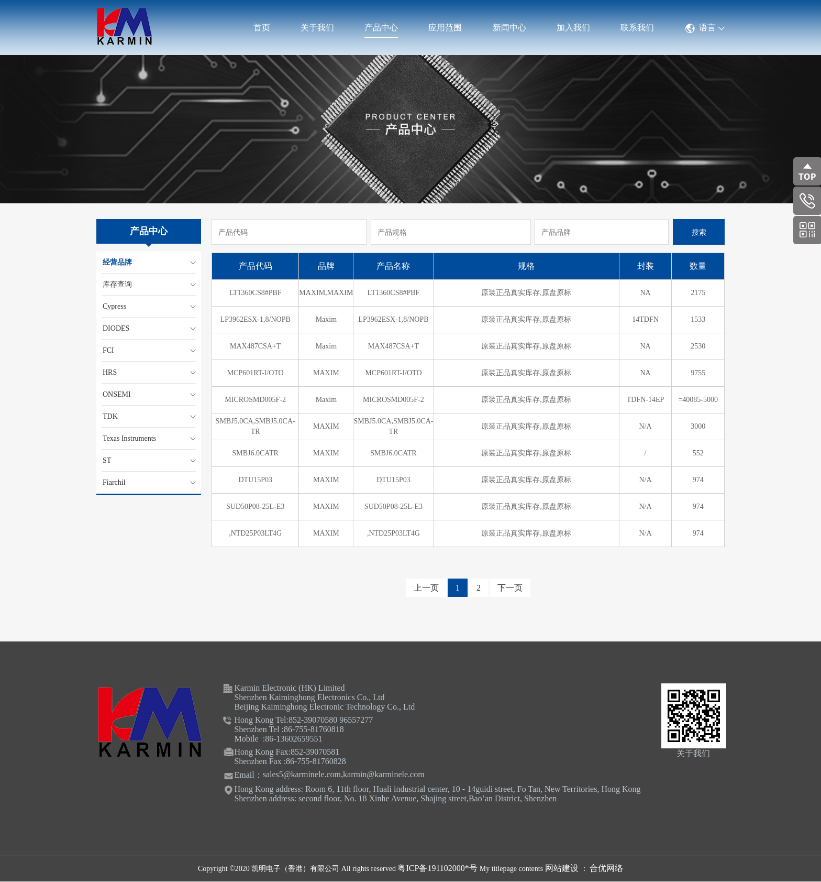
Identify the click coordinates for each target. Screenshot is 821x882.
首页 (261, 27)
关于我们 (317, 27)
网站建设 (563, 868)
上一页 (426, 587)
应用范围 (445, 27)
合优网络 (606, 868)
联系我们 (637, 27)
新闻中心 (509, 27)
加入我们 (573, 27)
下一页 (510, 587)
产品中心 (381, 27)
